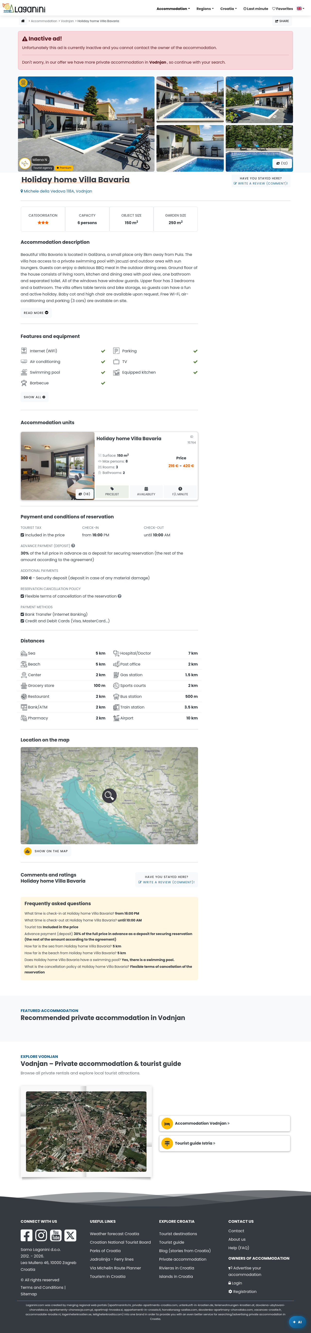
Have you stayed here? (261, 181)
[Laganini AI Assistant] (297, 1322)
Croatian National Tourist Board (120, 1242)
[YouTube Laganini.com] (55, 1235)
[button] (109, 795)
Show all (34, 397)
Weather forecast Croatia (114, 1234)
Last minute (255, 8)
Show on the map (46, 851)
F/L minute (180, 491)
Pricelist (112, 491)
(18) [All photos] (84, 494)
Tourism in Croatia (108, 1276)
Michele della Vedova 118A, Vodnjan (56, 191)
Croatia (227, 8)
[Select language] (302, 8)
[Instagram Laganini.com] (41, 1235)
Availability (146, 491)
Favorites (282, 8)
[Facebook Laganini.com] (26, 1235)
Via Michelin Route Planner (115, 1268)
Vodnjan (67, 21)
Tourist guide (171, 1242)
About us (237, 1239)
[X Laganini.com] (70, 1235)
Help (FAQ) (238, 1248)
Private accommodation (183, 1259)
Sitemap (29, 1294)
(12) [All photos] (282, 163)
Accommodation (172, 8)
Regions (204, 8)
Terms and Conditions (42, 1287)
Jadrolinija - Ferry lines (112, 1259)
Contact (236, 1231)
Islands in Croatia (176, 1276)
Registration (242, 1291)
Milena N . (41, 159)
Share (282, 21)
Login (235, 1283)
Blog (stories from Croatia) (185, 1251)
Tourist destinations (178, 1234)
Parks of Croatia (105, 1251)
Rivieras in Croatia (176, 1268)
